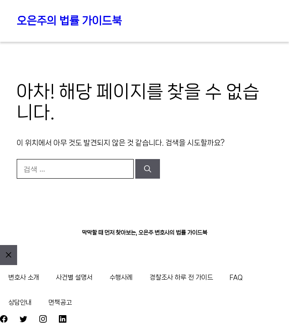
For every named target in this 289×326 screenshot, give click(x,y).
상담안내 (20, 302)
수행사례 (121, 277)
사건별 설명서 (74, 277)
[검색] (147, 169)
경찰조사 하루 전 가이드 (181, 277)
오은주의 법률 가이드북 (69, 20)
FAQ (236, 277)
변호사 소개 (23, 277)
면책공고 (60, 302)
